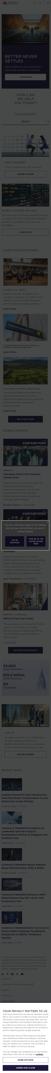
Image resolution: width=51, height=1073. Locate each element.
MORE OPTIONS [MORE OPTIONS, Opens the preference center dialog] (25, 1060)
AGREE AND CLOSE (25, 1068)
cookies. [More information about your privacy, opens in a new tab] (39, 1054)
